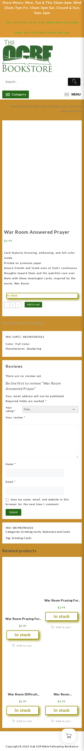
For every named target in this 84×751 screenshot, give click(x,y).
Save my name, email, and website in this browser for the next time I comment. (37, 502)
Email (11, 481)
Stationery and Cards (33, 106)
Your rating (10, 409)
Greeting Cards (57, 106)
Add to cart (33, 304)
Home (13, 106)
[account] (69, 57)
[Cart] (78, 57)
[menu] (72, 94)
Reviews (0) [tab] (34, 323)
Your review (15, 417)
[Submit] (74, 82)
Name (11, 464)
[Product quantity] (12, 305)
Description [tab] (12, 323)
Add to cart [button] (24, 645)
